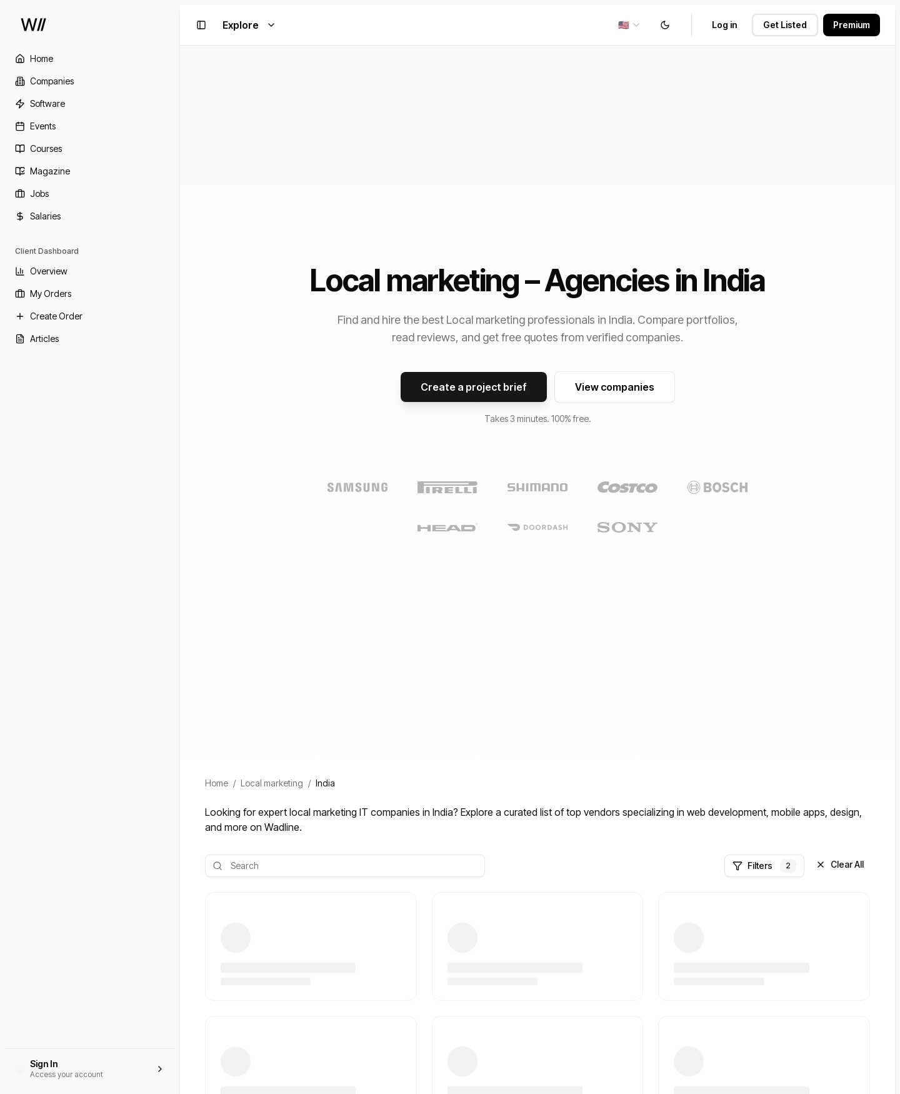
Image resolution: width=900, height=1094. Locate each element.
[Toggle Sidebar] (180, 547)
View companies (614, 387)
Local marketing (272, 783)
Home (216, 783)
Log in (724, 24)
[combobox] (630, 25)
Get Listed (785, 24)
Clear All (840, 864)
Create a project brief (474, 387)
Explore (249, 25)
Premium (851, 24)
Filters (764, 866)
